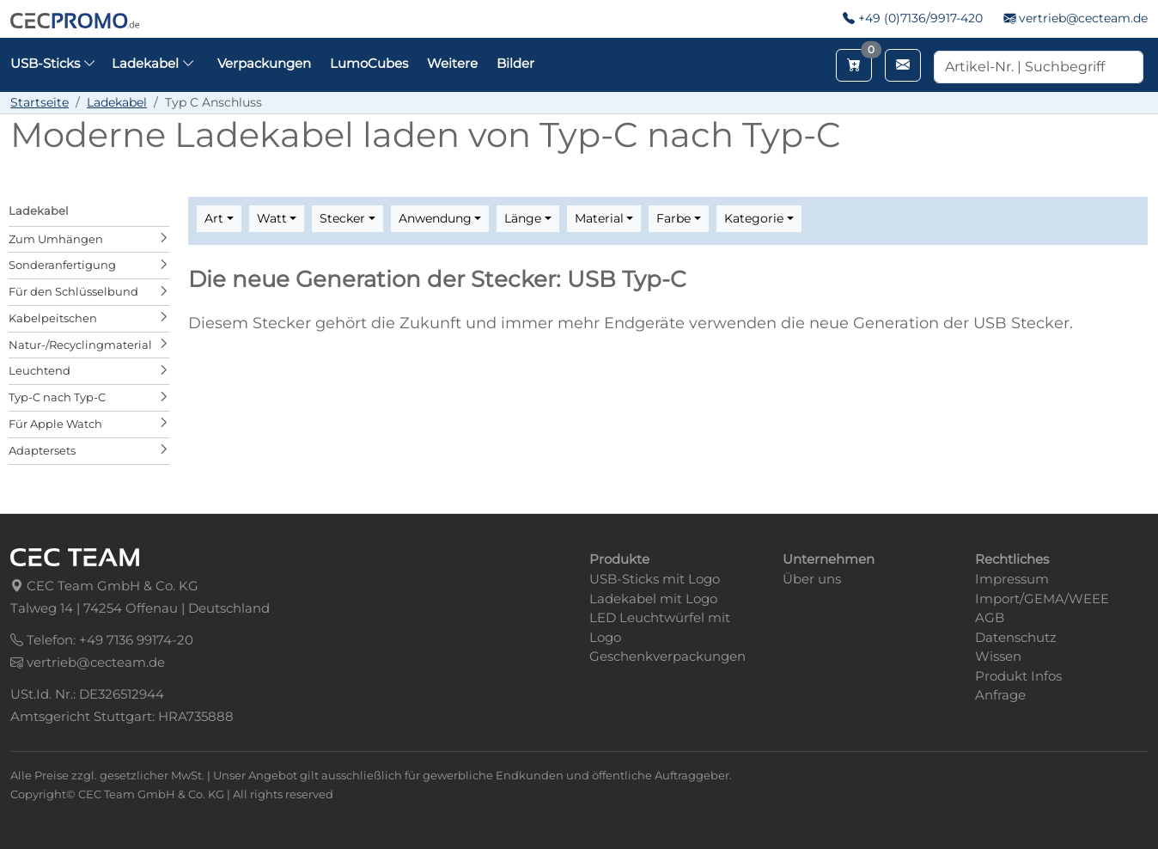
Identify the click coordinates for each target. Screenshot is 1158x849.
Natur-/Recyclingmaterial (80, 344)
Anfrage (1000, 695)
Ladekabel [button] (153, 63)
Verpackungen (264, 63)
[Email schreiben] (903, 65)
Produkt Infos (1018, 676)
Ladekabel (117, 102)
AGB (989, 617)
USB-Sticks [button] (53, 63)
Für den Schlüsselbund (73, 291)
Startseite (39, 102)
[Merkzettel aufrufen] (854, 65)
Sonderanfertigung (62, 265)
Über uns (812, 579)
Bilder (515, 63)
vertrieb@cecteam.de (1083, 18)
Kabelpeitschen (53, 318)
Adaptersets (42, 450)
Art (213, 218)
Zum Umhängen (56, 239)
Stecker (342, 218)
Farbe (673, 218)
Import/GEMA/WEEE (1042, 598)
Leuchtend (39, 370)
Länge (522, 218)
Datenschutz (1016, 637)
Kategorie (753, 218)
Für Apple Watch (55, 424)
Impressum (1012, 579)
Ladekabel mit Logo (653, 598)
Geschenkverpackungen (667, 656)
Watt (272, 218)
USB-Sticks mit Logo (654, 579)
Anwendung (435, 218)
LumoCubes (369, 63)
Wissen (998, 656)
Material (599, 218)
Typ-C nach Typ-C (57, 397)
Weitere (452, 63)
